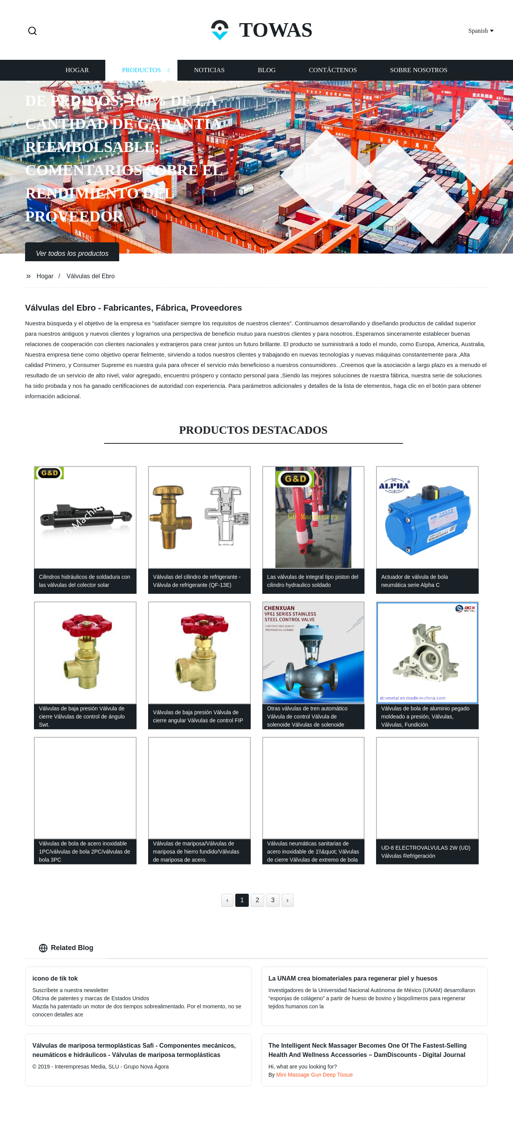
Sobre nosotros (418, 70)
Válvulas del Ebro (91, 276)
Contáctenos (333, 70)
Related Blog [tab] (66, 948)
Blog (266, 70)
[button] (32, 31)
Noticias (209, 70)
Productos (141, 70)
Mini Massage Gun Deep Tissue (314, 1075)
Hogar (77, 70)
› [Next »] (288, 900)
